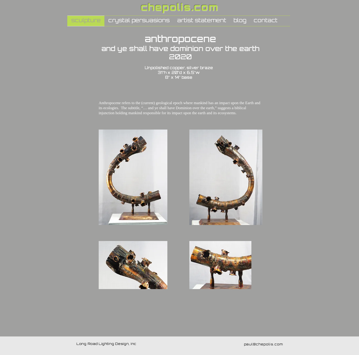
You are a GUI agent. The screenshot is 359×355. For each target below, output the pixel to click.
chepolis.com (180, 8)
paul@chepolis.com (263, 344)
